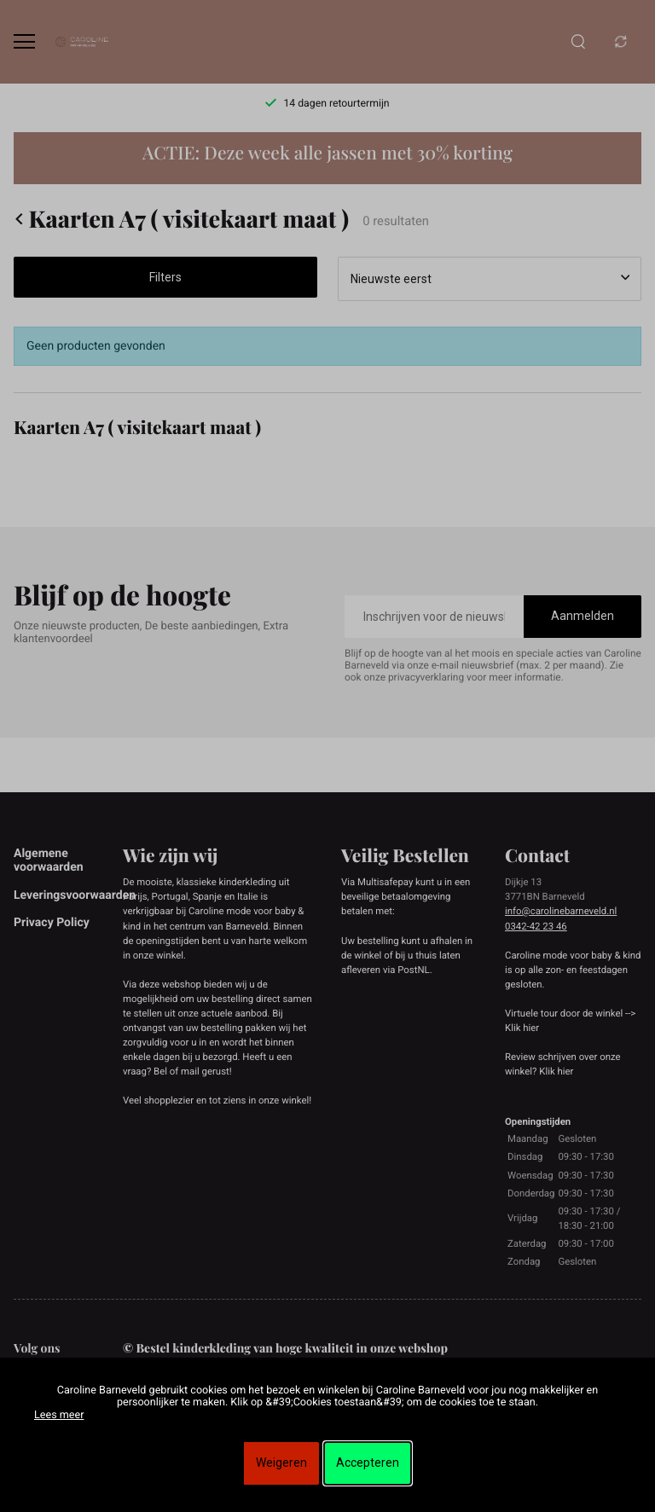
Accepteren (367, 1462)
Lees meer (59, 1415)
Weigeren (281, 1462)
